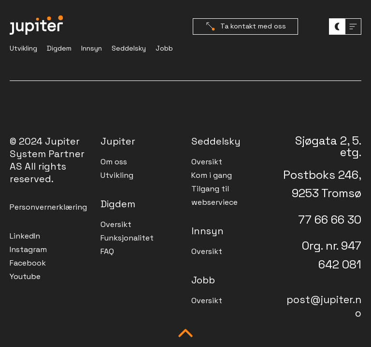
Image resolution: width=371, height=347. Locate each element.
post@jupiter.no (323, 307)
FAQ (107, 251)
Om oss (113, 162)
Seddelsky (129, 48)
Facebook (28, 263)
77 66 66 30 (329, 219)
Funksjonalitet (127, 238)
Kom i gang (211, 175)
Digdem (59, 48)
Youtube (25, 276)
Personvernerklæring (48, 207)
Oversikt (115, 224)
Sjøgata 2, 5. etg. (328, 146)
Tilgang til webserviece (214, 195)
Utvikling (23, 48)
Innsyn (91, 48)
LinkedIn (25, 236)
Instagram (28, 249)
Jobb (164, 48)
